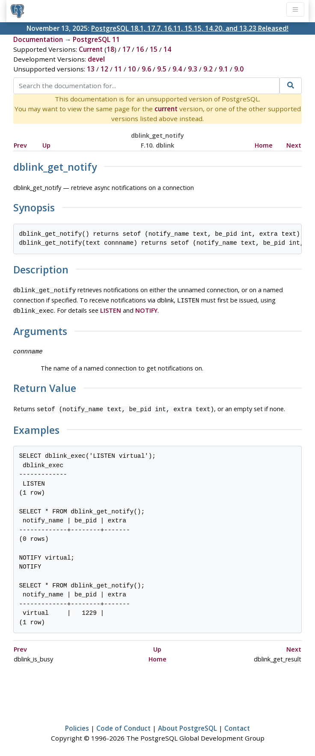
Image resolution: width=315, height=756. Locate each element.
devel (96, 59)
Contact (237, 724)
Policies (77, 724)
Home (264, 145)
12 (104, 69)
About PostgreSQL (187, 724)
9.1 (223, 69)
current (166, 108)
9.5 (161, 69)
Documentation (38, 39)
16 (140, 49)
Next (293, 145)
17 (126, 49)
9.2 (208, 69)
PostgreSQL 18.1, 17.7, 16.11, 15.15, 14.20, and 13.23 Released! (189, 28)
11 (118, 69)
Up (46, 145)
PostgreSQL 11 (96, 39)
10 (132, 69)
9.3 (192, 69)
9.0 (239, 69)
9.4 (177, 69)
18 (110, 49)
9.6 (146, 69)
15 (154, 49)
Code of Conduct (123, 724)
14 (167, 49)
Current (91, 49)
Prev (20, 145)
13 (91, 69)
